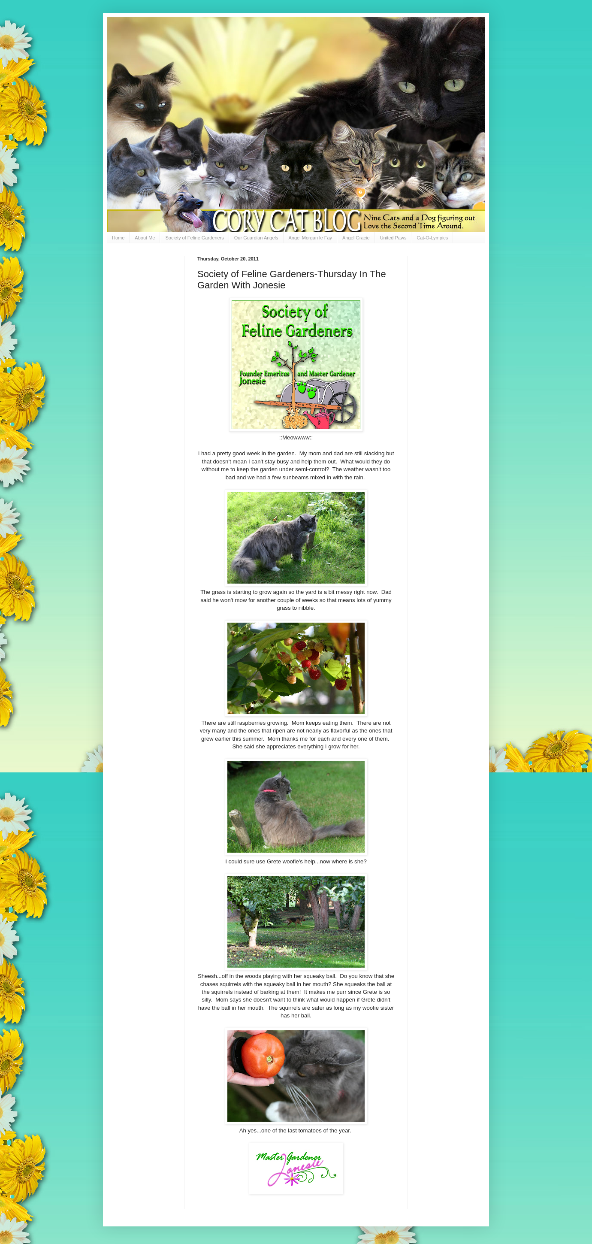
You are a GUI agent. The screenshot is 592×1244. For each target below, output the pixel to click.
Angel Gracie (356, 237)
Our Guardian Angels (256, 237)
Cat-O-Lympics (432, 237)
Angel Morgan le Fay (310, 237)
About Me (145, 237)
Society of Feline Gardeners (194, 237)
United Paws (393, 237)
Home (118, 237)
